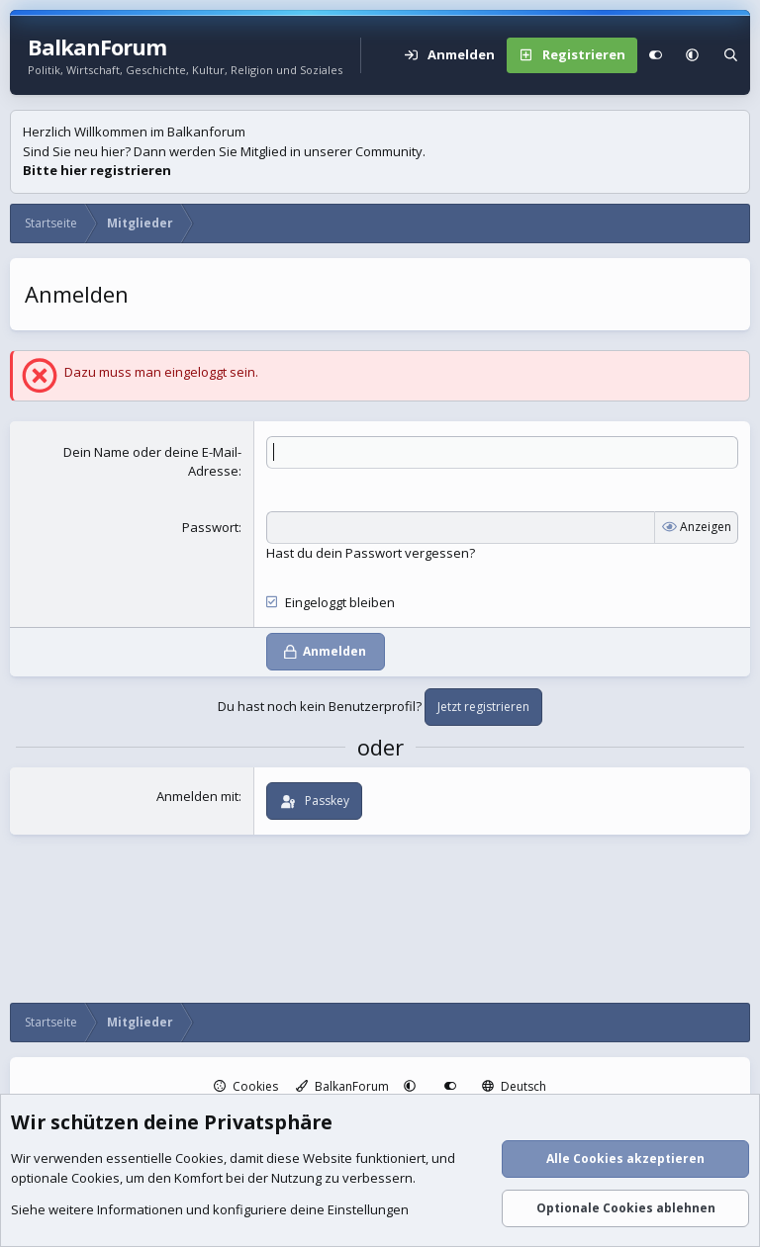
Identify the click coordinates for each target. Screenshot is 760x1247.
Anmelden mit (197, 796)
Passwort (210, 527)
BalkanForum (342, 1086)
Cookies (246, 1086)
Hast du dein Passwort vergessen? (370, 553)
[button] (692, 55)
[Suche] (731, 55)
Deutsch (514, 1086)
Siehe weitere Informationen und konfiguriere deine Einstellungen (210, 1210)
